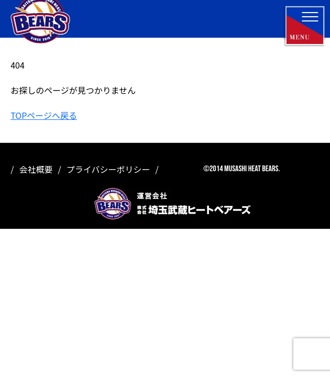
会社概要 (35, 169)
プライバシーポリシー (108, 169)
